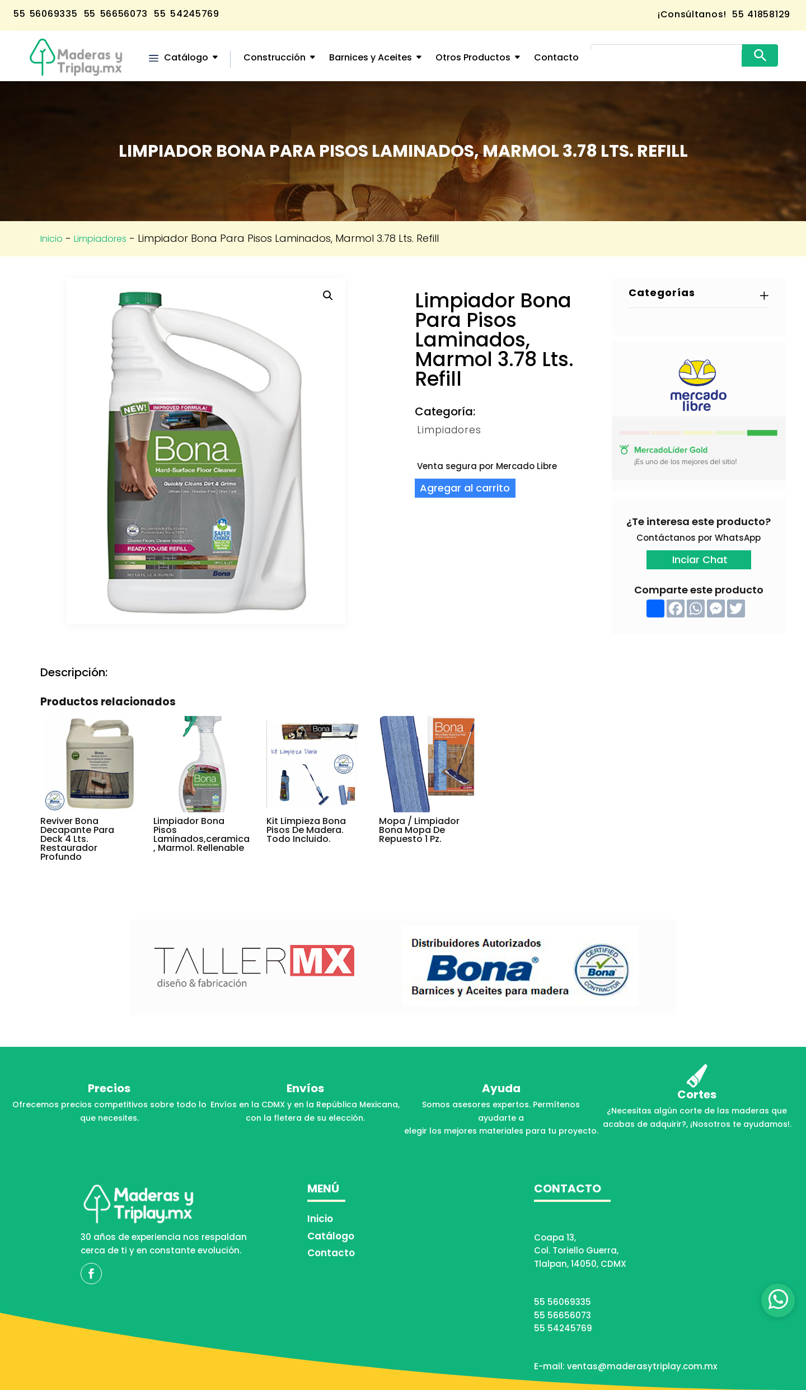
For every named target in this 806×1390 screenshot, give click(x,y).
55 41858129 (760, 14)
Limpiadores (100, 238)
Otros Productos (472, 57)
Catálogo (186, 57)
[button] (328, 296)
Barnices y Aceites (370, 57)
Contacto (556, 57)
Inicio (51, 238)
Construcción (274, 57)
